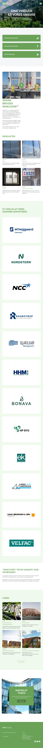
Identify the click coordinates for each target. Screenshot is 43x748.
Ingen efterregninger (21, 54)
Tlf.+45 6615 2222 (5, 732)
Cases (23, 732)
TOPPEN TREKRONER (26, 738)
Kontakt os (26, 19)
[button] (21, 85)
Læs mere (16, 19)
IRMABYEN (24, 734)
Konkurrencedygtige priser (21, 38)
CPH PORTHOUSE (26, 737)
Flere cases (21, 661)
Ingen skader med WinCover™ (21, 46)
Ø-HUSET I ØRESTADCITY (27, 736)
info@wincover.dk (12, 732)
